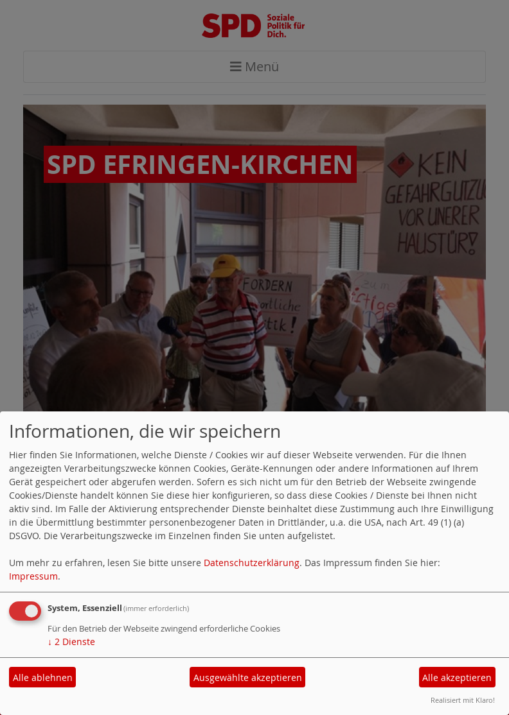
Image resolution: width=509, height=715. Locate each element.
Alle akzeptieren (457, 677)
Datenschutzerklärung (251, 562)
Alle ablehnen (43, 677)
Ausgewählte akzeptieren (247, 677)
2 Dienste (71, 641)
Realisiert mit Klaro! (463, 700)
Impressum (33, 576)
